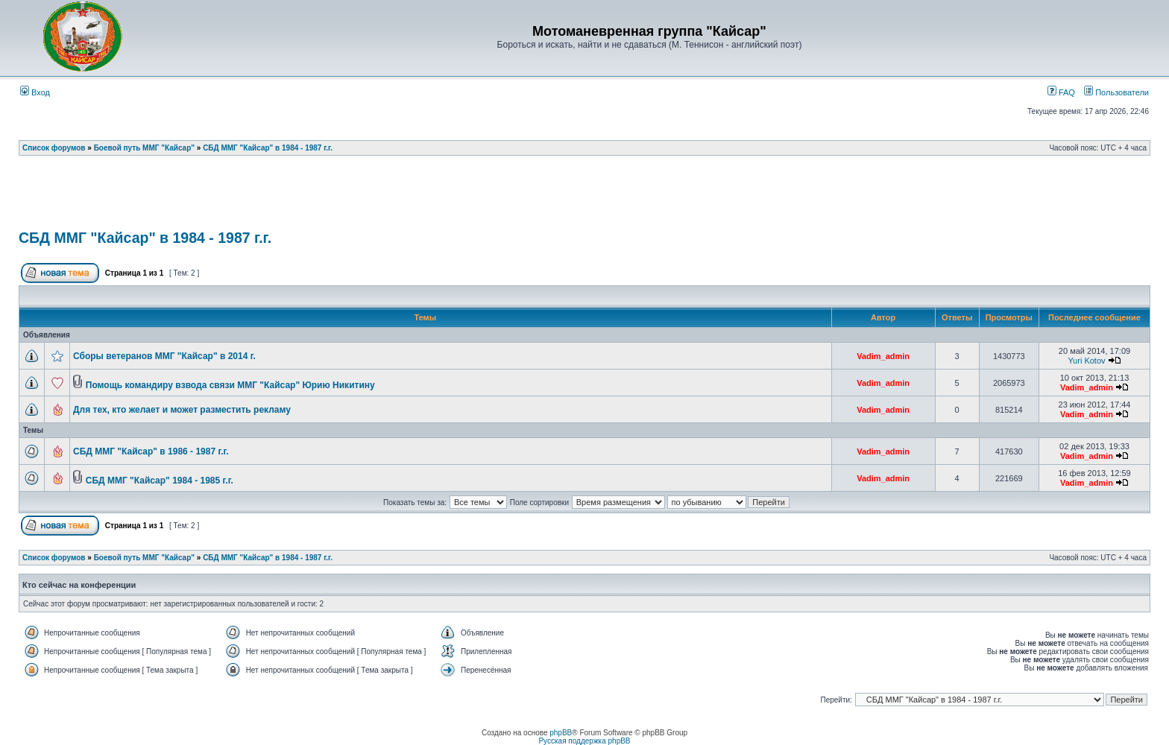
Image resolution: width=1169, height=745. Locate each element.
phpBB (560, 733)
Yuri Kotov (1086, 360)
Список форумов (54, 148)
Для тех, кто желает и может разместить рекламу (182, 410)
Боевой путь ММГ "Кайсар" (144, 148)
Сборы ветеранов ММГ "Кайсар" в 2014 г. (164, 356)
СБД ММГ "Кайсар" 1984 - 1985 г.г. (159, 480)
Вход (35, 92)
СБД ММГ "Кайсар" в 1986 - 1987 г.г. (151, 451)
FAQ (1061, 92)
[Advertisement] (584, 197)
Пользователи (1116, 92)
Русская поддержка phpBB (584, 741)
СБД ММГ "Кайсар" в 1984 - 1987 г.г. (268, 148)
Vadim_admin (883, 356)
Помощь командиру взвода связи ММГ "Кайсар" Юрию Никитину (230, 385)
